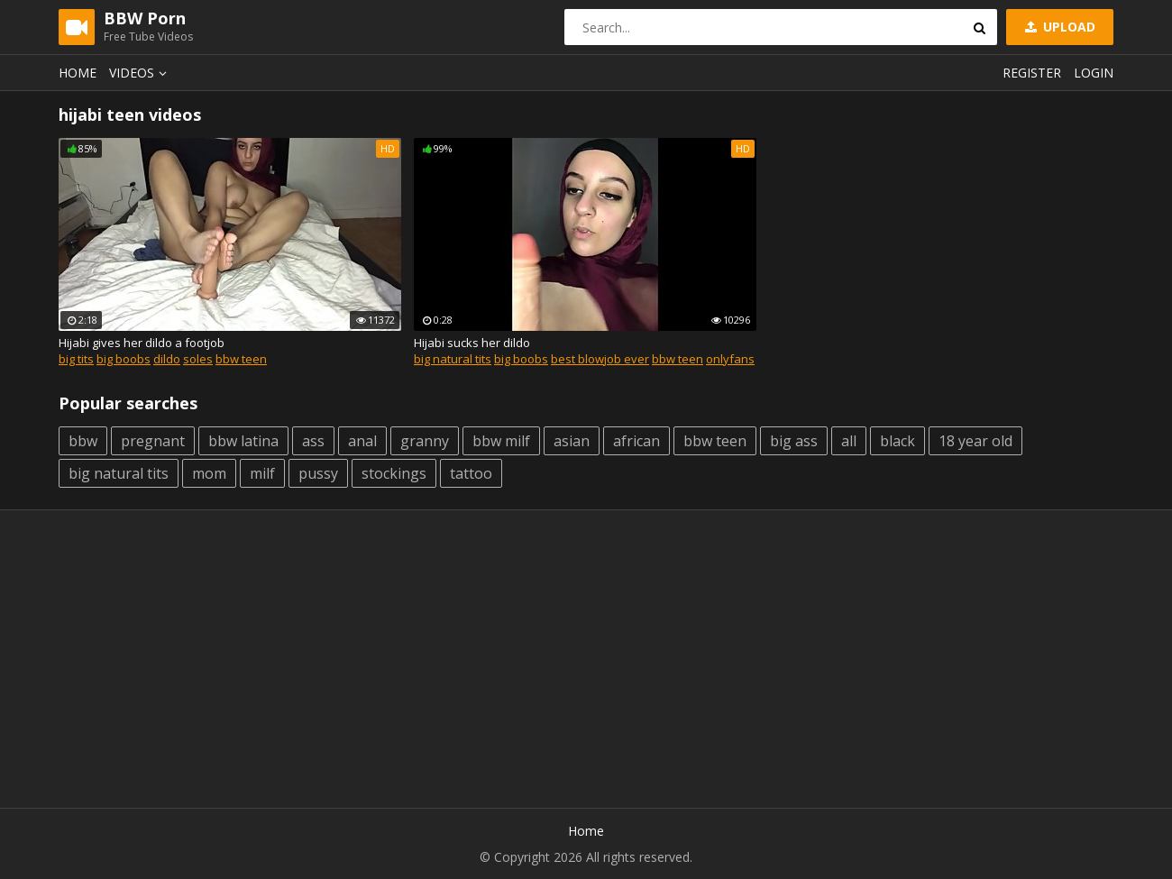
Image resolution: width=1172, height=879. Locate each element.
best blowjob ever (600, 359)
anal (362, 441)
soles (198, 359)
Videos (140, 72)
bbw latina (243, 441)
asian (572, 441)
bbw (83, 441)
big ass (794, 441)
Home (77, 72)
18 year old (975, 441)
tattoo (471, 473)
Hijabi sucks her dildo (472, 342)
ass (313, 441)
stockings (394, 473)
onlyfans (730, 359)
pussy (318, 473)
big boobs (123, 359)
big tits (76, 359)
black (897, 441)
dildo (166, 359)
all (848, 441)
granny (424, 441)
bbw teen (241, 359)
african (636, 441)
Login (1093, 72)
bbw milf (501, 441)
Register (1032, 72)
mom (209, 473)
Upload (1058, 26)
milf (262, 473)
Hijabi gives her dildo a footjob (141, 342)
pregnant (153, 441)
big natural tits (452, 359)
